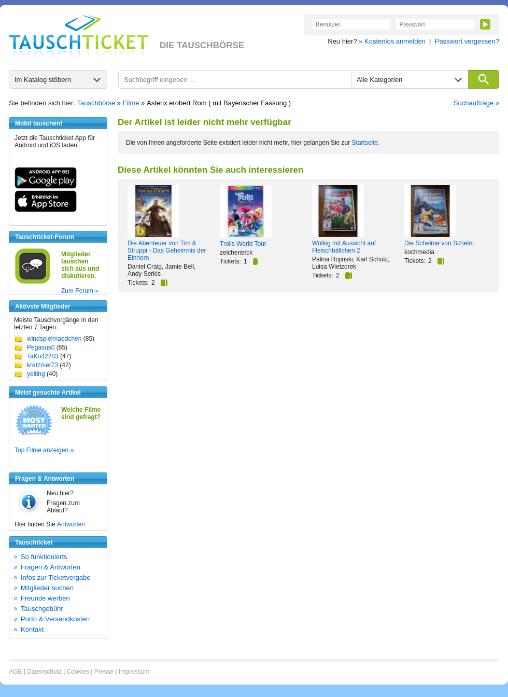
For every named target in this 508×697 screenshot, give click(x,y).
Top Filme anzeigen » (44, 450)
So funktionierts (44, 557)
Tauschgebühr (42, 608)
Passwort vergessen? (467, 41)
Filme (131, 103)
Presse (104, 671)
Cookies (78, 671)
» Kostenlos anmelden (392, 41)
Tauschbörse (96, 103)
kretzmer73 (42, 365)
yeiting (36, 374)
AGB (15, 671)
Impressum (134, 671)
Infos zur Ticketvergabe (55, 577)
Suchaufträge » (476, 103)
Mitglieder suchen (47, 588)
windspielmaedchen (54, 338)
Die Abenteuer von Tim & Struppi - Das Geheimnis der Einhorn (167, 250)
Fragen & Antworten (50, 567)
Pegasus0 (40, 347)
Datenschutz (44, 671)
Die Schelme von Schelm (439, 243)
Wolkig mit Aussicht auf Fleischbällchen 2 (344, 247)
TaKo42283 (43, 356)
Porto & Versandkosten (55, 619)
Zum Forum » (79, 291)
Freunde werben (45, 598)
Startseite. (366, 142)
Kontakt (32, 629)
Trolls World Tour (243, 243)
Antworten (71, 524)
